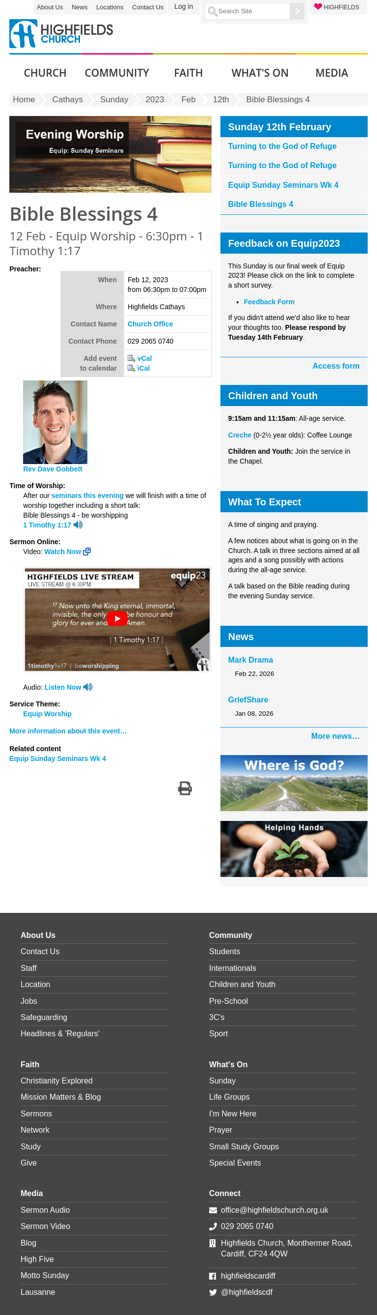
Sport (218, 1033)
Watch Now (68, 551)
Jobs (29, 1001)
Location (36, 984)
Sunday (114, 99)
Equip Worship (47, 714)
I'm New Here (232, 1114)
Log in (183, 6)
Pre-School (228, 1001)
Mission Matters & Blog (61, 1097)
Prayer (220, 1130)
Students (224, 951)
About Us (50, 7)
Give (29, 1163)
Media (32, 1193)
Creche (239, 435)
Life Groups (229, 1097)
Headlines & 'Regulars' (60, 1033)
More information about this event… (68, 731)
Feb (188, 99)
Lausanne (38, 1292)
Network (35, 1130)
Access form (336, 366)
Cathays (68, 99)
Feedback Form (269, 302)
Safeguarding (44, 1017)
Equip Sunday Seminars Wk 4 (57, 758)
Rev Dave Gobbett (52, 469)
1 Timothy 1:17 (47, 525)
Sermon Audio (45, 1210)
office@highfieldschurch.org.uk (274, 1210)
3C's (217, 1017)
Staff (29, 968)
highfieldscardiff (248, 1276)
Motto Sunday (45, 1275)
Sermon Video (45, 1226)
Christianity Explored (57, 1081)
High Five (37, 1259)
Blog (28, 1243)
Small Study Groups (244, 1146)
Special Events (235, 1163)
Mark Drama (250, 660)
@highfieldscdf (246, 1292)
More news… (335, 736)
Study (31, 1146)
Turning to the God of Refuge (282, 146)
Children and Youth (242, 984)
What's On (228, 1064)
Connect (225, 1193)
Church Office (150, 324)
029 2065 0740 (247, 1226)
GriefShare (248, 700)
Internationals (232, 968)
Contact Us (147, 7)
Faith (30, 1064)
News (80, 7)
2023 (155, 99)
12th (221, 99)
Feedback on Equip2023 (284, 243)
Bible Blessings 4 (261, 204)
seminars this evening (88, 495)
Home (24, 99)
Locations (110, 7)
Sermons (36, 1114)
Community (230, 935)
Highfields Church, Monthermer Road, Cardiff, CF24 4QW (287, 1248)
